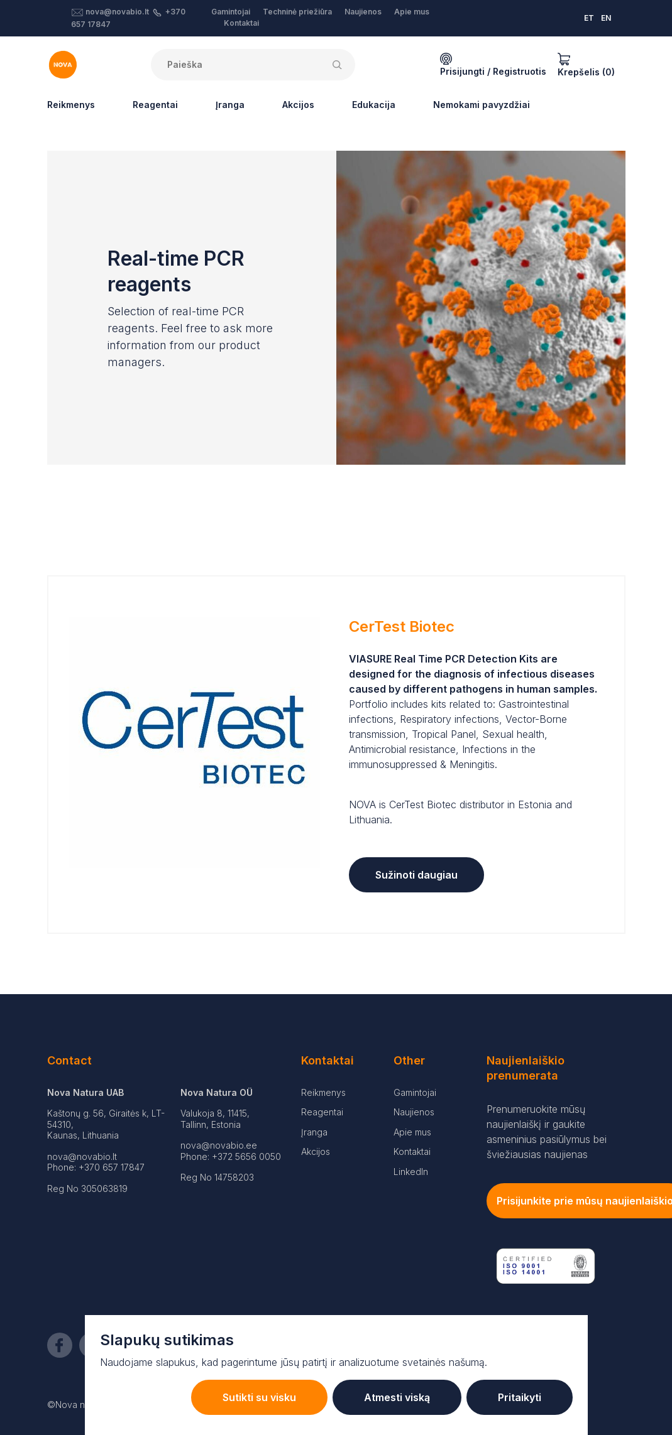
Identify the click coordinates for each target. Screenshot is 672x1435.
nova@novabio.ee (218, 1145)
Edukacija (373, 104)
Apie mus (411, 11)
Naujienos (363, 11)
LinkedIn (411, 1171)
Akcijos (298, 104)
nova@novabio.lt (117, 11)
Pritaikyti (519, 1397)
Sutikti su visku (259, 1397)
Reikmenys (71, 104)
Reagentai (155, 104)
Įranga (230, 104)
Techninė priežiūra (297, 11)
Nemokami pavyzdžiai (481, 104)
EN (606, 18)
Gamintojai (230, 11)
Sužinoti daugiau (416, 875)
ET (589, 18)
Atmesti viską (397, 1397)
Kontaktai (241, 23)
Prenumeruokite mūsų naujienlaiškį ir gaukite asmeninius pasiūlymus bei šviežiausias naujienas (547, 1132)
